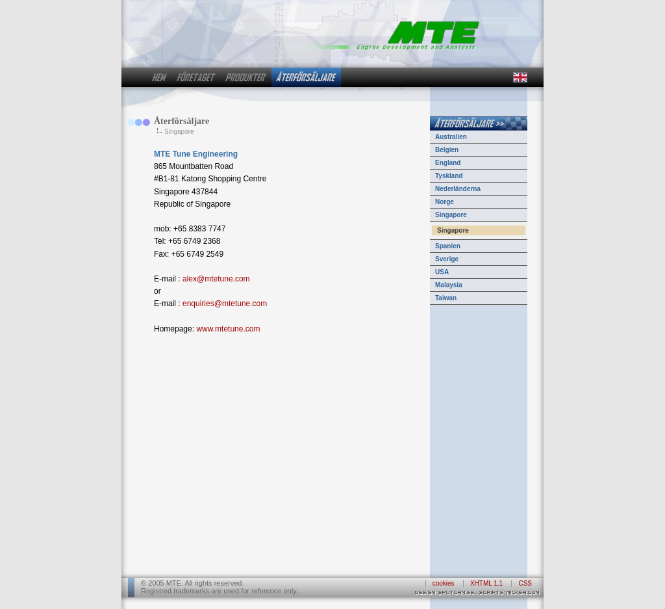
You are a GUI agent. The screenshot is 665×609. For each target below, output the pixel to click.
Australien (451, 136)
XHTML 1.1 (486, 583)
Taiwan (446, 298)
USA (442, 272)
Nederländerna (458, 188)
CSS (525, 583)
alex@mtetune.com (216, 278)
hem (159, 77)
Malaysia (448, 285)
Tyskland (449, 175)
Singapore (451, 214)
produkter (246, 77)
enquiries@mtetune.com (224, 303)
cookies (444, 583)
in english (519, 77)
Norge (444, 201)
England (447, 162)
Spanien (447, 246)
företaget (196, 77)
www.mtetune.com (228, 328)
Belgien (446, 149)
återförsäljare (306, 77)
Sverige (446, 259)
